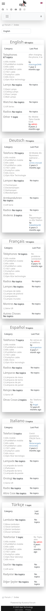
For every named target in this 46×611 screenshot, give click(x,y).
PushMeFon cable (13, 69)
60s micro (9, 77)
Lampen (8, 180)
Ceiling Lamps (11, 91)
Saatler (7, 564)
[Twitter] (7, 9)
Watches (8, 102)
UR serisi (9, 569)
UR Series (9, 106)
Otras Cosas (10, 399)
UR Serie (9, 205)
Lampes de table (13, 291)
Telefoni (8, 433)
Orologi (7, 478)
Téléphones (10, 254)
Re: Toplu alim (38, 538)
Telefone (8, 153)
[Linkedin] (20, 9)
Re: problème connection (36, 256)
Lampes (8, 286)
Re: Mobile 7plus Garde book (34, 119)
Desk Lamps (11, 89)
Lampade (8, 461)
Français (16, 241)
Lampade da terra (13, 470)
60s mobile (10, 61)
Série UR (9, 308)
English (17, 42)
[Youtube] (16, 9)
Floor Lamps (11, 94)
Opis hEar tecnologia (15, 455)
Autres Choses (12, 313)
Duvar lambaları (12, 532)
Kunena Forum (28, 602)
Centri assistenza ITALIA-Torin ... (35, 436)
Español (17, 327)
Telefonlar (9, 537)
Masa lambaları (12, 524)
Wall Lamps (10, 96)
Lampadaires (11, 296)
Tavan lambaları (12, 526)
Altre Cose (9, 493)
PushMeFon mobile (14, 64)
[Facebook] (3, 9)
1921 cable (10, 72)
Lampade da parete (14, 473)
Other (6, 117)
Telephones (10, 54)
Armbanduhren (12, 198)
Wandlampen (11, 192)
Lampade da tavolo (14, 465)
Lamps (7, 84)
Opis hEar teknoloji (14, 556)
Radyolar (8, 574)
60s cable (9, 66)
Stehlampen (10, 190)
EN (41, 3)
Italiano (17, 420)
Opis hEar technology (15, 79)
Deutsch (16, 140)
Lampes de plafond (14, 293)
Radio (6, 488)
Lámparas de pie (13, 382)
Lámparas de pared (14, 385)
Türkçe (18, 504)
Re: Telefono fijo (35, 401)
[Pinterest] (11, 9)
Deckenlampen (12, 187)
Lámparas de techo (14, 380)
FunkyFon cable (12, 74)
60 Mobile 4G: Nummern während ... (35, 155)
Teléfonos (9, 340)
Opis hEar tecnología (15, 362)
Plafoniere (10, 468)
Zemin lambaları (12, 529)
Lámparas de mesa (14, 377)
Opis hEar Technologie (15, 175)
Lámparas (9, 372)
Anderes (8, 215)
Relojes (7, 390)
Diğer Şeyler (10, 581)
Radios (7, 111)
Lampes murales (13, 298)
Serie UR (9, 394)
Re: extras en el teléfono (36, 341)
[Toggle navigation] (7, 16)
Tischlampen (11, 185)
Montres (8, 304)
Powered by (16, 602)
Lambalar (9, 519)
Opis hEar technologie (15, 276)
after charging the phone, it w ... (35, 57)
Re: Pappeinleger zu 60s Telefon (35, 218)
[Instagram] (24, 9)
